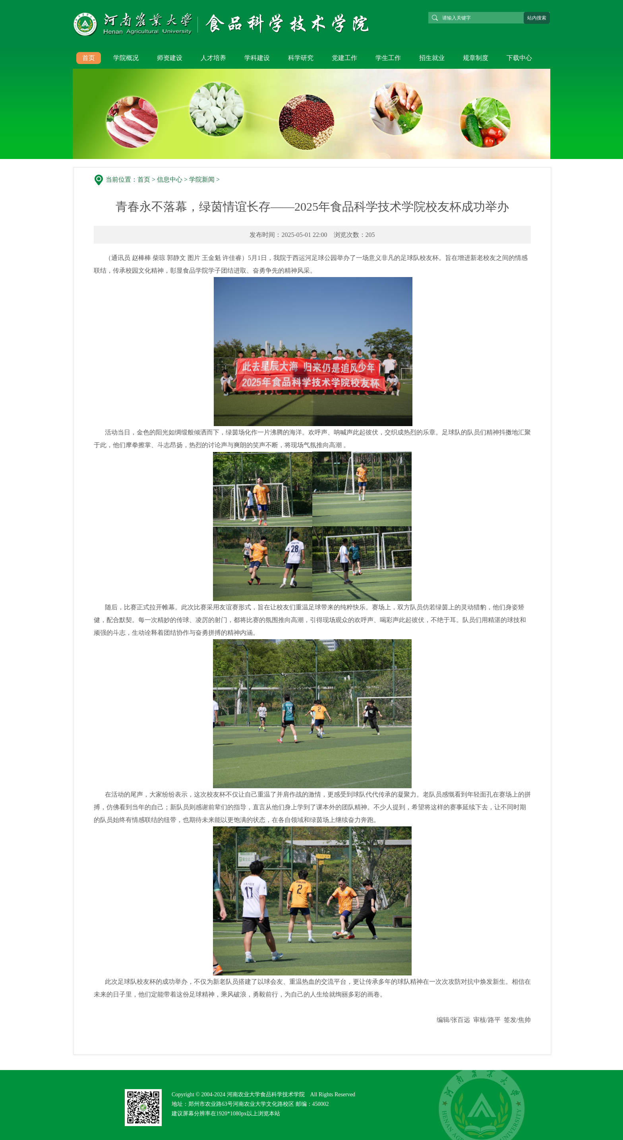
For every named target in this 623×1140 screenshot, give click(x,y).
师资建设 (169, 57)
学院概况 (126, 57)
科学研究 (300, 57)
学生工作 (388, 57)
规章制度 (475, 57)
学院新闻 (202, 179)
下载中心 (519, 57)
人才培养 (213, 57)
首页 (88, 57)
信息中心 (169, 179)
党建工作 (344, 57)
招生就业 (432, 57)
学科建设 (257, 57)
